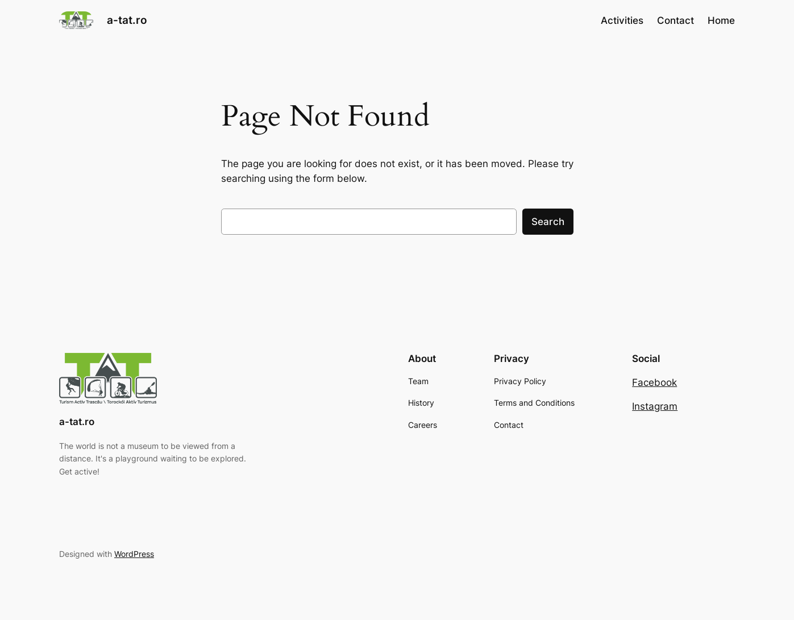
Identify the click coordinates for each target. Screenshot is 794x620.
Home (721, 20)
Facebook (654, 382)
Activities (622, 20)
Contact (675, 20)
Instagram (654, 406)
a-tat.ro (127, 20)
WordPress (134, 554)
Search (547, 221)
